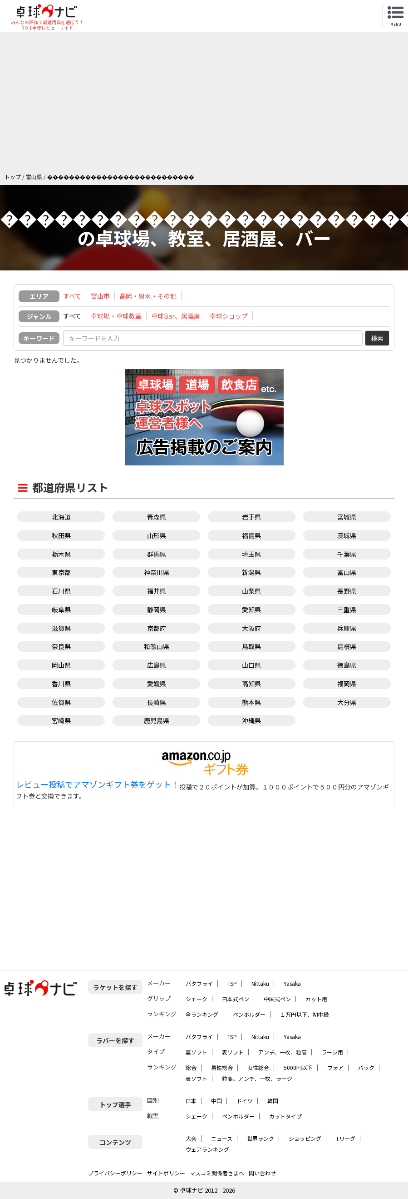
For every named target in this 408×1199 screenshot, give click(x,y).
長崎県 (156, 702)
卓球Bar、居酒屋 (175, 315)
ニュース (221, 1138)
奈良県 (61, 646)
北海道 (61, 516)
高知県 (251, 683)
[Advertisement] (206, 104)
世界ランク (260, 1138)
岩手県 (251, 516)
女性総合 (258, 1067)
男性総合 (222, 1067)
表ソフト (233, 1052)
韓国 (272, 1100)
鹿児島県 (156, 720)
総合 (191, 1067)
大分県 (346, 702)
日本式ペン (235, 999)
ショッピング (305, 1138)
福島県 (251, 535)
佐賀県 (61, 702)
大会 (191, 1138)
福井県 (156, 590)
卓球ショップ (229, 315)
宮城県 (346, 516)
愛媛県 (156, 683)
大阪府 (251, 628)
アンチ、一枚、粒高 (282, 1052)
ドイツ (244, 1100)
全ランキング (202, 1014)
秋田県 (61, 535)
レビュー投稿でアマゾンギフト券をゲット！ (97, 784)
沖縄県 (251, 720)
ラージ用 (332, 1052)
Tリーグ (345, 1138)
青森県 (156, 516)
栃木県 (61, 554)
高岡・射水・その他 (148, 295)
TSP (232, 983)
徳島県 (346, 664)
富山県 (346, 572)
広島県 (156, 664)
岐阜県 (61, 609)
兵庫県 (346, 628)
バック (366, 1067)
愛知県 (251, 609)
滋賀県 (61, 628)
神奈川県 (156, 572)
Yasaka (292, 983)
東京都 (61, 572)
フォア (335, 1067)
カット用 (316, 999)
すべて (72, 295)
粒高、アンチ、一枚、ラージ (257, 1078)
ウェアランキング (207, 1149)
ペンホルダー (249, 1014)
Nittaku (260, 983)
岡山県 (61, 664)
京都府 (156, 628)
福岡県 (346, 683)
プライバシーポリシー (115, 1173)
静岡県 (156, 609)
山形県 (156, 535)
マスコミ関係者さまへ (217, 1173)
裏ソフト (196, 1052)
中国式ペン (277, 999)
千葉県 (346, 554)
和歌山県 (156, 646)
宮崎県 (61, 720)
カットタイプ (285, 1116)
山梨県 (251, 590)
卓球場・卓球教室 (116, 315)
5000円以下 (298, 1067)
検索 (377, 338)
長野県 (346, 590)
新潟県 (251, 572)
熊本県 (251, 702)
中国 (216, 1100)
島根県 (346, 646)
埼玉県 (251, 554)
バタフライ (199, 983)
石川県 (61, 590)
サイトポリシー (166, 1173)
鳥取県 (251, 646)
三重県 (346, 609)
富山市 (100, 295)
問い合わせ (262, 1173)
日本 (191, 1100)
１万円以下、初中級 (304, 1014)
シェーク (196, 999)
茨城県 (346, 535)
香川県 (61, 683)
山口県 (251, 664)
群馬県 (156, 554)
